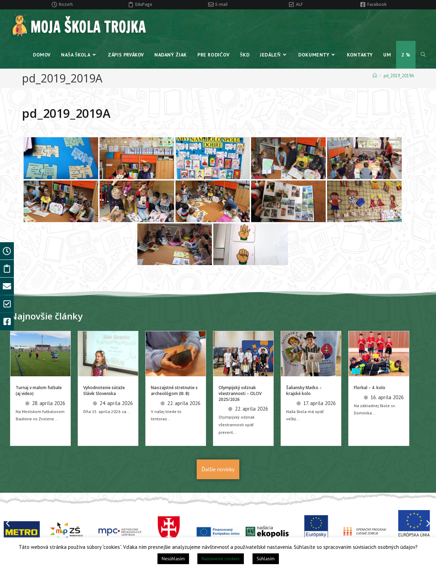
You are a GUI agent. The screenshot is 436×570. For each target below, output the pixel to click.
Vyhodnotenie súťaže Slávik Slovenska (104, 390)
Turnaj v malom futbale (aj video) (39, 390)
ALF (299, 4)
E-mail (221, 4)
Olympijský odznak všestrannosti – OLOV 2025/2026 (240, 393)
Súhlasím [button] (266, 559)
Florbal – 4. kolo (369, 388)
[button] (7, 523)
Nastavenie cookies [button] (221, 559)
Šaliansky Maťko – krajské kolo (304, 390)
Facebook (377, 4)
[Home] (375, 76)
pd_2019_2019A (399, 76)
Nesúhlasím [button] (173, 559)
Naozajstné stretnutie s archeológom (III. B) (174, 390)
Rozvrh (66, 4)
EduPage (143, 4)
